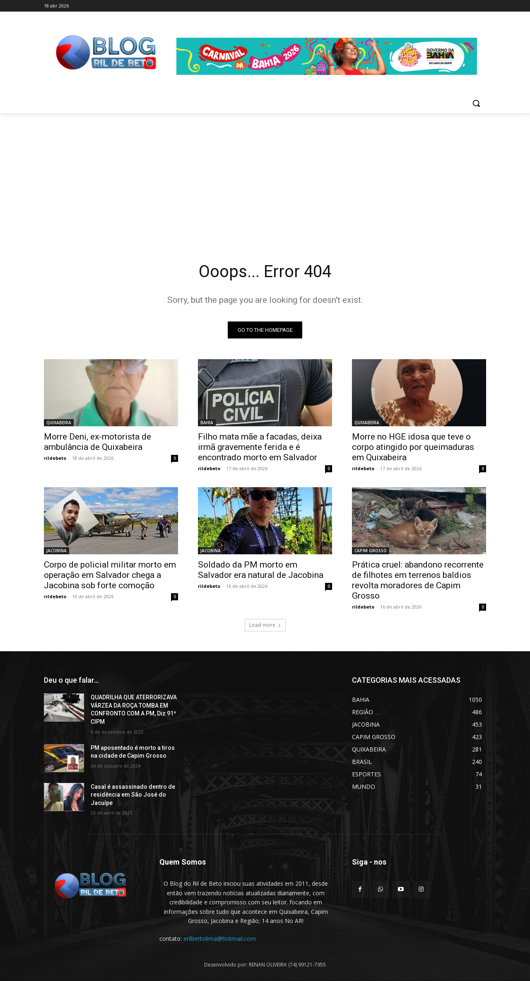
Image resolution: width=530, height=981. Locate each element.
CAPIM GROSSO (370, 550)
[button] (476, 103)
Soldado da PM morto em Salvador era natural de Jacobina (260, 570)
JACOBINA (56, 550)
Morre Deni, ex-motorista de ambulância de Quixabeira (97, 442)
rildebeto (55, 458)
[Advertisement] (265, 175)
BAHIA (206, 422)
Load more (265, 624)
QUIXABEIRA (58, 422)
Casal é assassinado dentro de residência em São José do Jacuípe (133, 794)
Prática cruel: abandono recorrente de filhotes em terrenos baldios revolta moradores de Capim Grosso (418, 580)
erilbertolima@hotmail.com (219, 938)
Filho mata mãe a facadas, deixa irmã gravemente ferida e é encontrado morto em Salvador (260, 447)
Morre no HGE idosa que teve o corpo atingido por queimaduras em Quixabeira (413, 447)
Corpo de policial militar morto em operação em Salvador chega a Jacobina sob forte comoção (110, 575)
